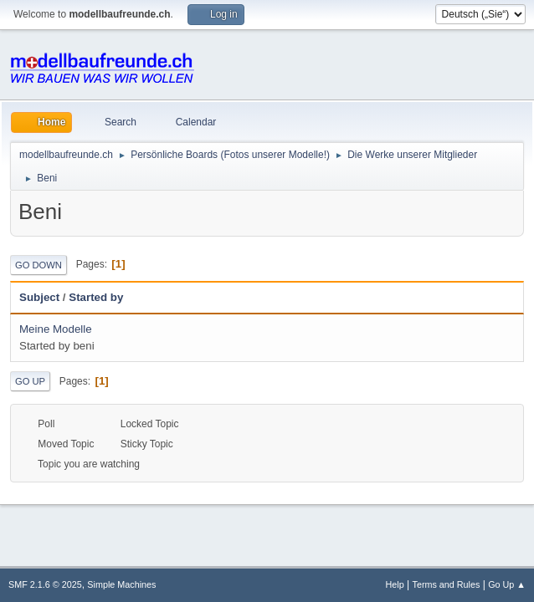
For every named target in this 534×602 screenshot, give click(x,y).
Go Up (30, 381)
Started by (96, 297)
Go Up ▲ (507, 584)
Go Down (38, 265)
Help (395, 584)
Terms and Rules (446, 584)
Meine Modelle (55, 329)
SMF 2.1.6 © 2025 (45, 584)
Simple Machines (121, 584)
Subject (39, 297)
